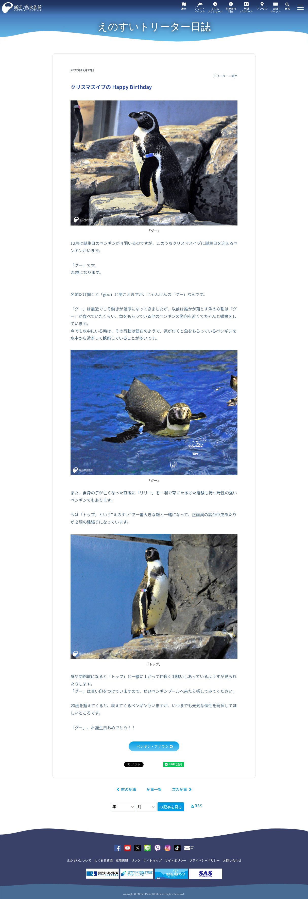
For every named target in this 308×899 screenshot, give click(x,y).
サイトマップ (152, 860)
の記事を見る (170, 806)
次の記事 (179, 789)
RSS (198, 805)
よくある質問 (103, 860)
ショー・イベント (200, 10)
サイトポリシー (175, 860)
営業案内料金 (231, 10)
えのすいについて (79, 860)
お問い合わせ (232, 860)
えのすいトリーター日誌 (154, 26)
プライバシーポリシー (204, 860)
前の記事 (128, 789)
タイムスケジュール (215, 10)
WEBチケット (275, 10)
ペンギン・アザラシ (152, 746)
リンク (135, 860)
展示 (183, 8)
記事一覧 (154, 789)
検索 (287, 8)
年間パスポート (246, 10)
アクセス (262, 8)
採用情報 (122, 860)
